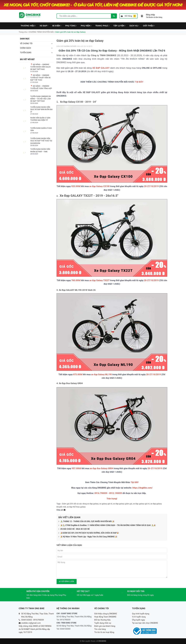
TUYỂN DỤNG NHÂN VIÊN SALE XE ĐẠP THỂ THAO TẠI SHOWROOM (41, 140)
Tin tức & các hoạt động (104, 632)
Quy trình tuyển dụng (140, 614)
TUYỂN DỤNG (25, 52)
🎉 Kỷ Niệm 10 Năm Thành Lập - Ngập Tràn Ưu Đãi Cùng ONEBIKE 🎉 (88, 536)
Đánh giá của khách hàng (104, 626)
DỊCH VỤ (134, 26)
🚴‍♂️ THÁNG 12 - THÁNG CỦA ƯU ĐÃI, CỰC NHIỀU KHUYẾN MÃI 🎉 (87, 521)
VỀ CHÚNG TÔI (26, 43)
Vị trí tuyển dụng (139, 617)
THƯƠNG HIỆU (28, 26)
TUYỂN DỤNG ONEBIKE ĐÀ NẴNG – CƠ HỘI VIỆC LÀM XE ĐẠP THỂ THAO (40, 98)
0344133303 (26, 620)
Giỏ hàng (128, 16)
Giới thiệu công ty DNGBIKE (105, 614)
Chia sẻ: (60, 510)
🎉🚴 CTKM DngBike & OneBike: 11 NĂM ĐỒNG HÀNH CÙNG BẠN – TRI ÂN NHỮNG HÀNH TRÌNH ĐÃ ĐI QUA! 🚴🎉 (107, 525)
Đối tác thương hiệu (102, 620)
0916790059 (38, 620)
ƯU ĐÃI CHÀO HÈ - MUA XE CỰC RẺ (74, 529)
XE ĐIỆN (56, 26)
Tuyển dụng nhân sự (102, 623)
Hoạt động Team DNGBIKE (105, 617)
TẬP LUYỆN (119, 26)
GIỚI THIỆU (149, 26)
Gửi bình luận (66, 581)
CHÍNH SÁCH (25, 48)
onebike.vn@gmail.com (31, 623)
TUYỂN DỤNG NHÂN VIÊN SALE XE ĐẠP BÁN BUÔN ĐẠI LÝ (41, 109)
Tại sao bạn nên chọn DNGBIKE (145, 623)
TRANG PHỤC (102, 26)
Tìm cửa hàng (100, 629)
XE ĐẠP (44, 26)
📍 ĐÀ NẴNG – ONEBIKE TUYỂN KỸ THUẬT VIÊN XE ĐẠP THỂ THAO (40, 77)
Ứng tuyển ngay (138, 620)
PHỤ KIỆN (86, 26)
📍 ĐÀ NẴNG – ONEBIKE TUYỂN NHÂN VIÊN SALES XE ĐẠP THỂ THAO (40, 66)
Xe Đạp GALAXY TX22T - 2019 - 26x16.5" (89, 195)
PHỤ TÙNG (71, 26)
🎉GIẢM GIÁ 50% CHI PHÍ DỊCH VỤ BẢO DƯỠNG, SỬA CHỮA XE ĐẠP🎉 (89, 533)
